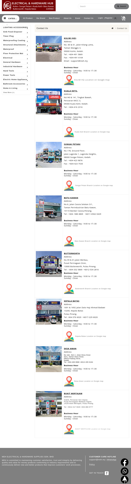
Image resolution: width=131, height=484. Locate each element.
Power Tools (9, 75)
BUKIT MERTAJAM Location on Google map (92, 429)
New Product (54, 18)
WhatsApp (111, 460)
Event (77, 18)
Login (100, 18)
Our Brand (40, 18)
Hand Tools (8, 71)
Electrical (7, 58)
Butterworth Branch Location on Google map (93, 289)
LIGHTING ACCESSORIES (15, 27)
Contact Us (88, 18)
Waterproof (8, 49)
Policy (92, 464)
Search (121, 6)
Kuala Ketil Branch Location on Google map (92, 132)
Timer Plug (8, 36)
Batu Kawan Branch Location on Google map (93, 241)
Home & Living (10, 88)
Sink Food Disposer (12, 32)
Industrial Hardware (12, 66)
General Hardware (12, 62)
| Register (108, 18)
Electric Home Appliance (15, 79)
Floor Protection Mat (13, 53)
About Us (68, 18)
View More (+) (8, 92)
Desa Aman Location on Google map (88, 381)
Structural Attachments (14, 45)
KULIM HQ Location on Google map (92, 79)
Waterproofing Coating (14, 40)
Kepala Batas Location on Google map (90, 336)
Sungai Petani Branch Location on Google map (94, 185)
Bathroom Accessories (14, 84)
